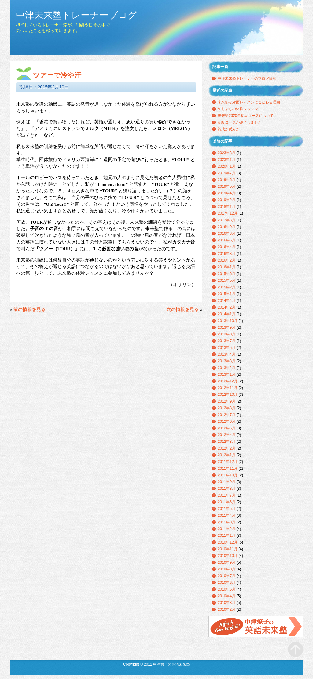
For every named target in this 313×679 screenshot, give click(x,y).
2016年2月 (226, 260)
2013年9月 (226, 327)
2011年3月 (226, 522)
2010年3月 (226, 603)
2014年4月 (226, 300)
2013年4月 (226, 354)
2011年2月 (226, 529)
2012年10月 (228, 394)
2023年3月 (226, 153)
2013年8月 (226, 334)
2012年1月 (226, 455)
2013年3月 (226, 361)
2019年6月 (226, 180)
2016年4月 (226, 247)
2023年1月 (226, 159)
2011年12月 (228, 462)
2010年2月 (226, 609)
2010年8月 (226, 569)
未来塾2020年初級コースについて (246, 116)
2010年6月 (226, 582)
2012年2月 (226, 448)
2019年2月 (226, 200)
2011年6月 (226, 502)
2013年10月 (228, 321)
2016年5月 (226, 240)
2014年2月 (226, 307)
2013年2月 (226, 368)
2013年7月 (226, 341)
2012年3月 (226, 441)
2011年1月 (226, 535)
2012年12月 (228, 381)
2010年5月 (226, 589)
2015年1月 (226, 294)
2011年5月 (226, 509)
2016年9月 (226, 227)
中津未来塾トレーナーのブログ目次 (247, 78)
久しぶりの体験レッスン (238, 109)
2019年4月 (226, 193)
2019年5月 (226, 186)
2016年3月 (226, 253)
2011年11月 (228, 468)
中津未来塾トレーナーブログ (76, 15)
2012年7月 (226, 415)
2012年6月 (226, 421)
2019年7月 (226, 173)
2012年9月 (226, 401)
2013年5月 (226, 347)
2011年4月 (226, 515)
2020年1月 (226, 166)
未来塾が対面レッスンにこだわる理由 (249, 102)
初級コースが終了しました (240, 122)
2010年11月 (228, 549)
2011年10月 (228, 475)
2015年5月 (226, 280)
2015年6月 (226, 274)
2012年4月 (226, 435)
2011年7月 (226, 495)
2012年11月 (228, 388)
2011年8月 (226, 488)
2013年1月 (226, 374)
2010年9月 (226, 562)
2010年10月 (228, 556)
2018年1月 (226, 206)
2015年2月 (226, 287)
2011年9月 (226, 482)
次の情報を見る (183, 309)
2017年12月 (228, 213)
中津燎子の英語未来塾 (255, 626)
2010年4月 (226, 596)
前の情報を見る (29, 309)
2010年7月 (226, 576)
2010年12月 (228, 542)
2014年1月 (226, 314)
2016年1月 (226, 267)
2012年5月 (226, 428)
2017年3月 (226, 220)
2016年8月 (226, 233)
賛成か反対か (229, 129)
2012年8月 (226, 408)
